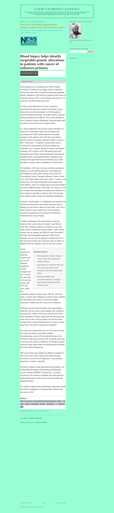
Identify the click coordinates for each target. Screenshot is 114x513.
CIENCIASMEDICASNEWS (57, 9)
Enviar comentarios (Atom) (36, 507)
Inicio (44, 503)
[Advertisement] (37, 486)
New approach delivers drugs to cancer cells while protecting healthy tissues (49, 258)
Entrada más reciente (26, 503)
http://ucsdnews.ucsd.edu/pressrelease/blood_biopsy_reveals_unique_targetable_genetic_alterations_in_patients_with (42, 404)
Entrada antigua (61, 503)
